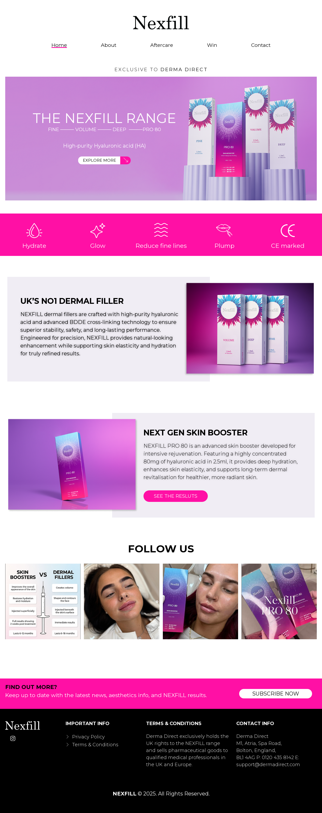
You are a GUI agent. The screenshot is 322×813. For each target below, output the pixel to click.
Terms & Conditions (95, 744)
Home (59, 45)
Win (212, 45)
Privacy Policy (88, 736)
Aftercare (161, 45)
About (108, 45)
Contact (261, 45)
